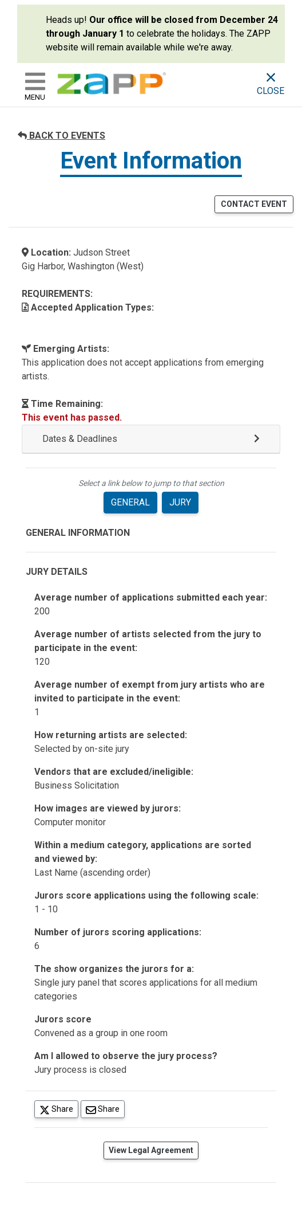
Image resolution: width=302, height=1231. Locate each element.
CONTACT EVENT (254, 204)
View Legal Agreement (151, 1150)
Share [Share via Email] (105, 1109)
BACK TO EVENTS (61, 135)
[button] (151, 439)
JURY (180, 502)
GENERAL (130, 502)
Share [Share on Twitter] (58, 1109)
